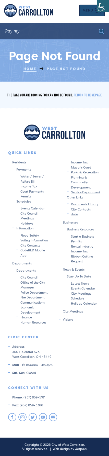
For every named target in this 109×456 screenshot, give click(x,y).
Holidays (26, 223)
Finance (26, 317)
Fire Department (32, 297)
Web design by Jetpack (70, 449)
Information (24, 228)
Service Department (85, 192)
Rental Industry (82, 246)
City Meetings (73, 311)
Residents (19, 162)
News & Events (73, 269)
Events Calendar (32, 208)
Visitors (68, 319)
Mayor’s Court (81, 167)
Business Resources (80, 229)
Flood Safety (29, 235)
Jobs (74, 214)
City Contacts (30, 245)
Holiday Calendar (84, 303)
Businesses (70, 222)
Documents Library (84, 204)
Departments (22, 263)
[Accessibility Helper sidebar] (103, 6)
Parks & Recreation (85, 172)
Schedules (23, 201)
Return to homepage (88, 95)
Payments (23, 169)
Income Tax (28, 186)
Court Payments (32, 191)
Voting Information (34, 240)
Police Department (34, 292)
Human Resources (33, 322)
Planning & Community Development (81, 182)
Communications (32, 302)
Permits (25, 196)
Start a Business (82, 236)
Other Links (75, 197)
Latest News (80, 283)
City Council (29, 277)
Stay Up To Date (79, 276)
